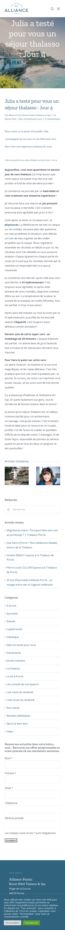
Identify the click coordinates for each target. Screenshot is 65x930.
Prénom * (10, 773)
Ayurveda (12, 613)
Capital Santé (14, 629)
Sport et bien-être (17, 723)
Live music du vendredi (20, 692)
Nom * (9, 758)
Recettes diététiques (18, 715)
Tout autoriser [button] (31, 922)
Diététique (13, 637)
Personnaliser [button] (12, 922)
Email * (9, 788)
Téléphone (11, 803)
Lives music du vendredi (20, 700)
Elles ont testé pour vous (30, 118)
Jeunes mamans (16, 660)
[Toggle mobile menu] (58, 8)
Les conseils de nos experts (23, 684)
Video (10, 731)
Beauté (11, 621)
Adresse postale (14, 818)
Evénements (14, 653)
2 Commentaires (52, 118)
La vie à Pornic (15, 676)
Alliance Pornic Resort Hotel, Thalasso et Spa (29, 115)
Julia (45, 131)
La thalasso (13, 668)
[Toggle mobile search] (52, 8)
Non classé (13, 708)
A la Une (11, 605)
